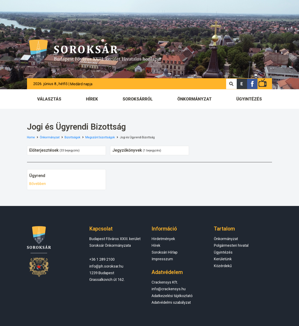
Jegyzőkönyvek (127, 150)
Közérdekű (223, 266)
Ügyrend (37, 175)
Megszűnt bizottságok (100, 137)
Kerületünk (223, 259)
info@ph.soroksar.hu (106, 266)
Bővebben (37, 183)
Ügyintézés (223, 252)
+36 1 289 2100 (102, 259)
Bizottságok (72, 137)
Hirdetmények (163, 239)
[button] (242, 84)
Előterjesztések (44, 150)
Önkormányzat (50, 137)
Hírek (156, 245)
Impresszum (162, 259)
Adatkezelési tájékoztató (172, 296)
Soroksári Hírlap (165, 252)
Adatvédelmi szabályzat (171, 302)
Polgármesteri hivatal (231, 245)
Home (31, 137)
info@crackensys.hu (169, 289)
